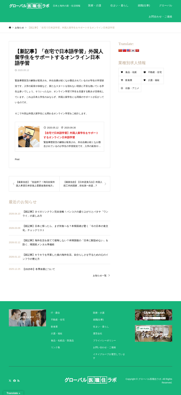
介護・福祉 (153, 80)
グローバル (165, 5)
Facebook (14, 380)
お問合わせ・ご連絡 (160, 16)
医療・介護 (94, 5)
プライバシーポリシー (104, 340)
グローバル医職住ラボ (149, 379)
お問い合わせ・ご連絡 (104, 347)
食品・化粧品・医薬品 (62, 340)
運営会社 (97, 333)
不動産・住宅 (155, 72)
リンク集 (55, 347)
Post (17, 159)
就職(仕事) (144, 5)
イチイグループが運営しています (109, 356)
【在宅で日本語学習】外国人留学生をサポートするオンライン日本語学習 (71, 135)
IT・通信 (55, 312)
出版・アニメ (132, 88)
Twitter (10, 380)
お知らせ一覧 (100, 275)
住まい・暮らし (119, 5)
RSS (18, 380)
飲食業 (128, 80)
